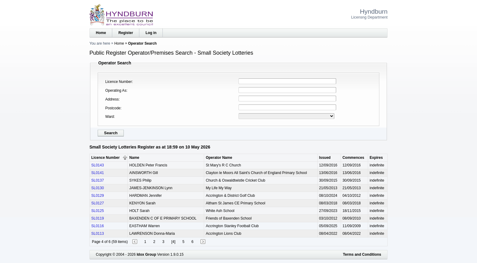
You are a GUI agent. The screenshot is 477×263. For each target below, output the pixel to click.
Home (101, 33)
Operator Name (219, 157)
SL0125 (97, 211)
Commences (353, 157)
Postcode (112, 108)
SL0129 (97, 195)
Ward (109, 116)
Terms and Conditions (362, 254)
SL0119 (97, 218)
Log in (150, 33)
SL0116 (97, 226)
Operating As (115, 90)
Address (112, 99)
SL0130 (97, 188)
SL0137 (97, 180)
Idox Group (146, 254)
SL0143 (97, 165)
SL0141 (97, 173)
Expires (376, 157)
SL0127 (97, 203)
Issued (325, 157)
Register (125, 33)
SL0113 (97, 233)
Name (134, 157)
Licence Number (118, 82)
